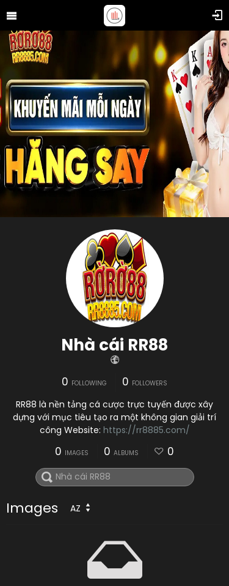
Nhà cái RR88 (114, 345)
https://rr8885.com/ (146, 430)
